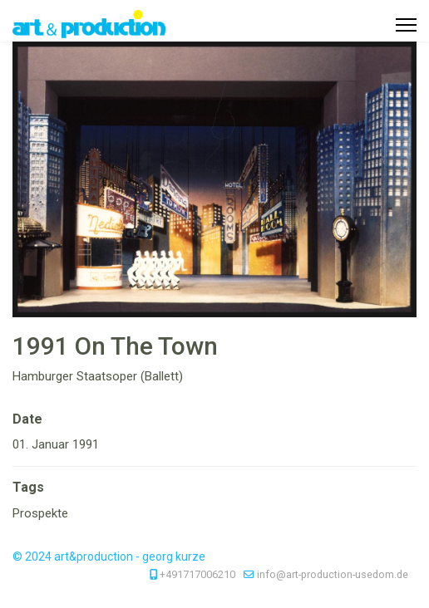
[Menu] (406, 25)
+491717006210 (197, 574)
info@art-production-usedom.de (332, 574)
